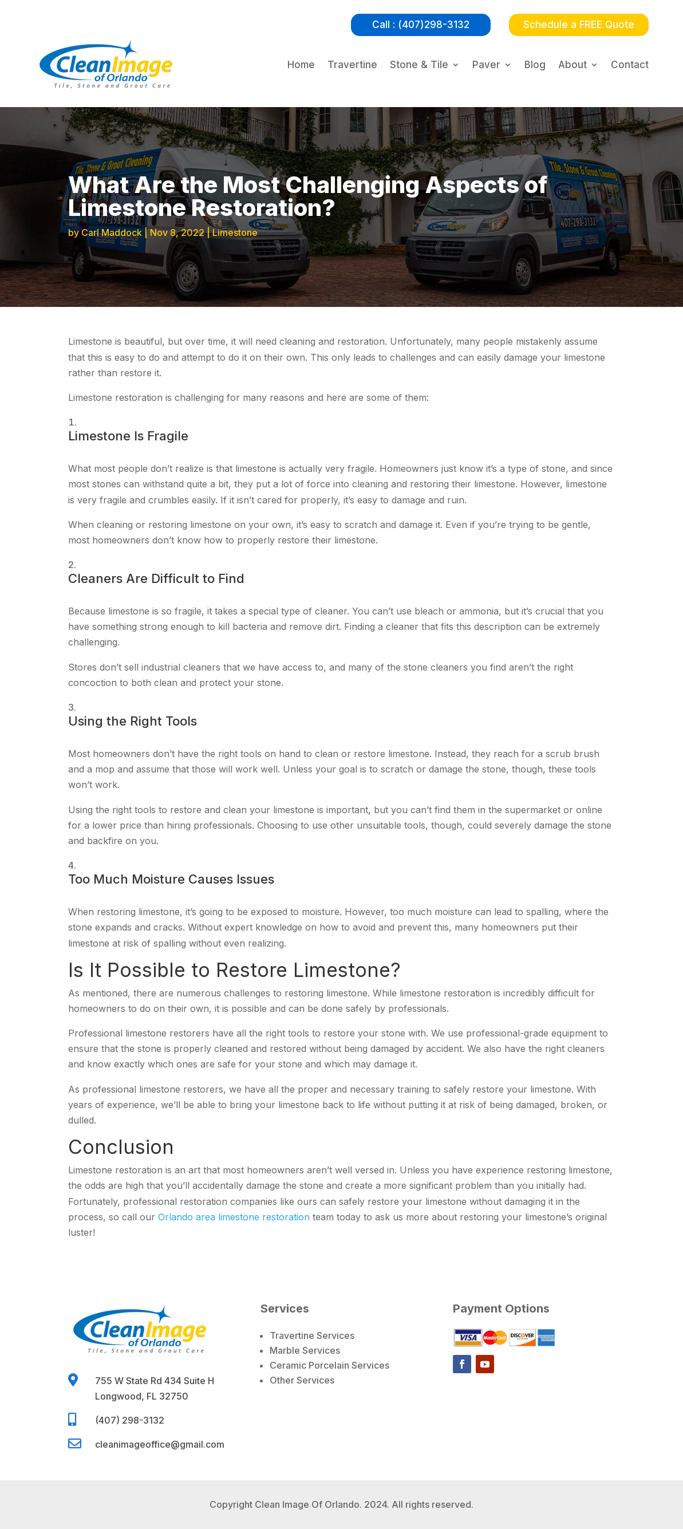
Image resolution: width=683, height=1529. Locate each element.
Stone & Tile (419, 64)
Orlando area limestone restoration (234, 1217)
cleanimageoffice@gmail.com (159, 1444)
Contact (630, 64)
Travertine (352, 64)
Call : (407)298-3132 (420, 24)
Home (301, 64)
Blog (535, 64)
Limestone (235, 232)
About (572, 64)
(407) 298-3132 (129, 1420)
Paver (486, 64)
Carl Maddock (111, 232)
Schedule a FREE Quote (578, 24)
